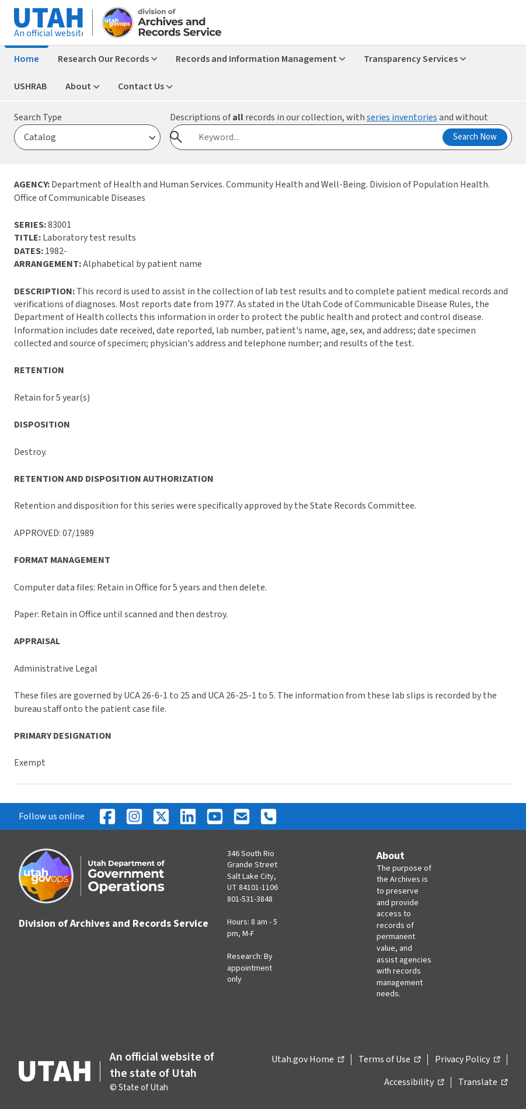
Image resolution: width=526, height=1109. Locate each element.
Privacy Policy (467, 1060)
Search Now (475, 137)
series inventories (402, 117)
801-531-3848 (250, 899)
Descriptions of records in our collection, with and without (329, 117)
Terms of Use (389, 1060)
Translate (482, 1082)
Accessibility (414, 1082)
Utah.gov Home (307, 1060)
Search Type (38, 117)
